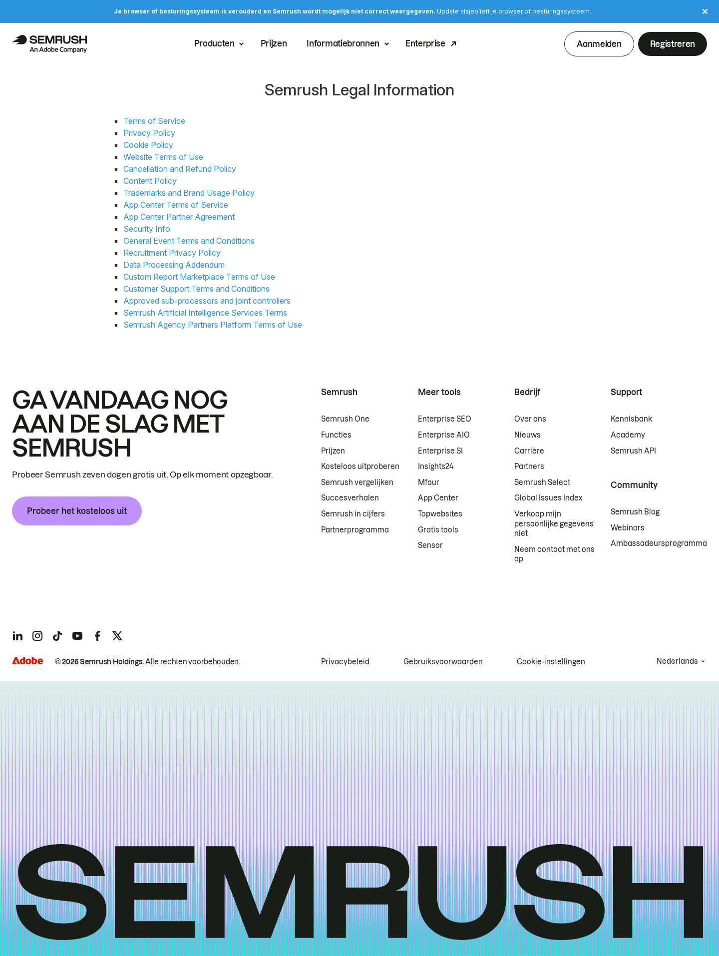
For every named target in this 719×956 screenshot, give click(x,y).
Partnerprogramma (355, 530)
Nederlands (677, 661)
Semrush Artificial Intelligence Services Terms (205, 313)
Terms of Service (154, 121)
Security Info (146, 229)
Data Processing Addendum (174, 265)
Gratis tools (438, 530)
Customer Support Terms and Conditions (196, 289)
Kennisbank (631, 419)
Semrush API (633, 451)
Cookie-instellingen (551, 662)
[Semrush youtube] (77, 636)
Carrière (529, 451)
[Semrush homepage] (49, 44)
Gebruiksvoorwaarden (443, 662)
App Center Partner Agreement (179, 217)
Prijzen (274, 43)
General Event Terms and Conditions (189, 241)
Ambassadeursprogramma (659, 543)
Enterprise (425, 43)
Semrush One (345, 419)
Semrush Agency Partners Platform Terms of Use (212, 325)
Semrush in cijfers (353, 514)
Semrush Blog (635, 512)
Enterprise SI (440, 451)
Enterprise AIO (444, 435)
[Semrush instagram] (37, 636)
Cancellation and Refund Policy (179, 169)
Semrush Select (542, 482)
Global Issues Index (548, 498)
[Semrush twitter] (117, 636)
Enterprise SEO (444, 419)
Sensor (430, 545)
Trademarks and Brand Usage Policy (189, 193)
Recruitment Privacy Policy (172, 253)
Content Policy (150, 181)
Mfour (428, 482)
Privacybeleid (345, 662)
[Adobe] (27, 660)
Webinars (628, 528)
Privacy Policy (149, 133)
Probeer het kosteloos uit (77, 510)
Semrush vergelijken (357, 482)
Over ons (530, 419)
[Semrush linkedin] (17, 636)
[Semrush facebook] (97, 636)
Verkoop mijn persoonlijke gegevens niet (554, 523)
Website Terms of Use (163, 157)
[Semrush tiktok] (57, 636)
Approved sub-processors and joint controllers (207, 301)
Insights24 (435, 467)
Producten (214, 43)
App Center (438, 498)
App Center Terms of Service (175, 205)
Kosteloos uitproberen (360, 467)
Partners (529, 467)
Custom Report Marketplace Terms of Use (199, 277)
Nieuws (527, 435)
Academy (628, 435)
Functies (336, 435)
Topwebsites (440, 514)
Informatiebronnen (343, 43)
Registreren (672, 43)
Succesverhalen (350, 498)
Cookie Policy (148, 145)
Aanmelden (599, 43)
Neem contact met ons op (554, 554)
